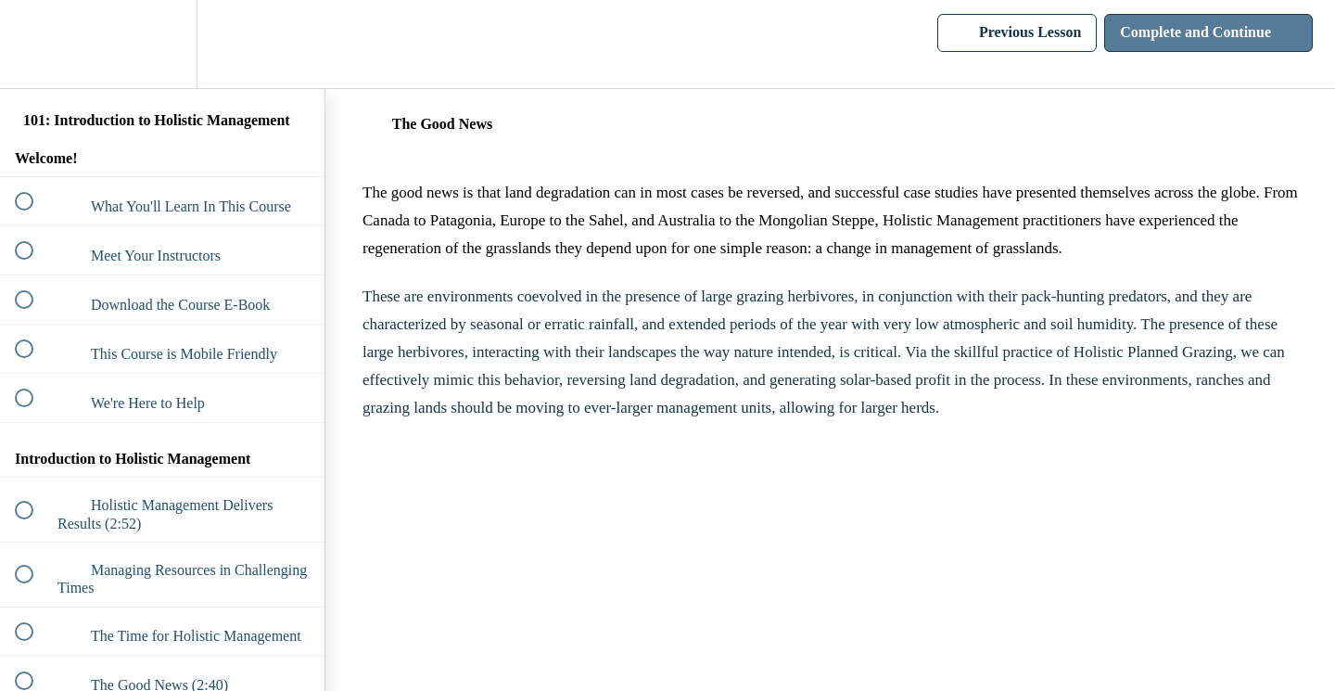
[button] (34, 44)
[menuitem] (162, 44)
